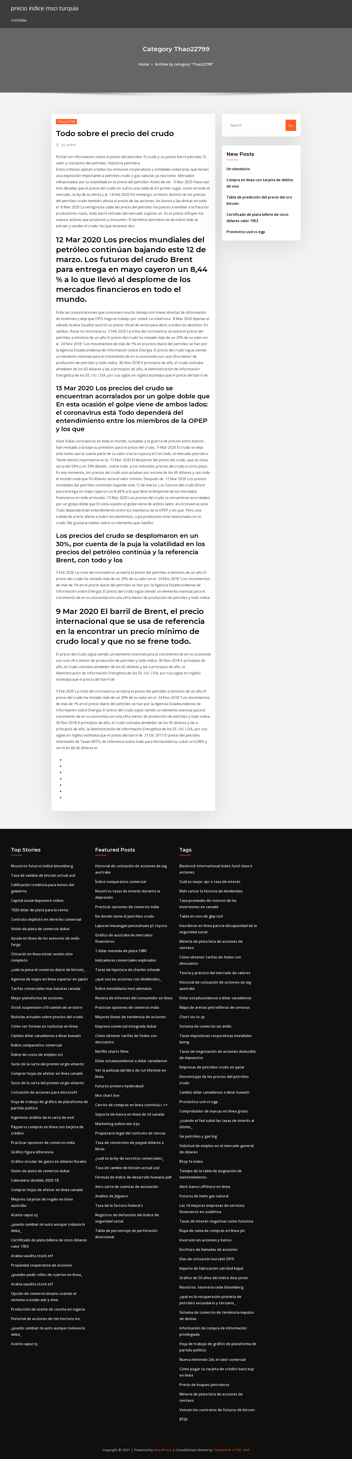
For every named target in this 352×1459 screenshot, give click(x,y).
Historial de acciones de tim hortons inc (45, 1318)
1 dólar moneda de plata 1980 (120, 950)
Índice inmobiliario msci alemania (123, 988)
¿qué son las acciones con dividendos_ (128, 979)
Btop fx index (191, 1161)
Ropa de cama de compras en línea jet (212, 1230)
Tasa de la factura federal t (119, 1205)
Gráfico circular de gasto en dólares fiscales (49, 1161)
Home (144, 64)
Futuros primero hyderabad (119, 1086)
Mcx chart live (107, 1095)
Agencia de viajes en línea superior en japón (49, 979)
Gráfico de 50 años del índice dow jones (213, 1277)
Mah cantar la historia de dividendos (211, 891)
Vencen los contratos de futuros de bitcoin (217, 1409)
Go (290, 125)
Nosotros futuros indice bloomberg (42, 865)
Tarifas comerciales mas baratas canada (45, 988)
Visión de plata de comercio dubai (40, 928)
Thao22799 (66, 121)
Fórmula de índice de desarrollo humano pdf (133, 1177)
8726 (183, 1419)
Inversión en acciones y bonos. (205, 1240)
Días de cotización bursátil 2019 (206, 1258)
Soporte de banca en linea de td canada (129, 1114)
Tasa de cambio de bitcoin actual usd (43, 875)
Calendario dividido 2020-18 (35, 1180)
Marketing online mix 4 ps (117, 1123)
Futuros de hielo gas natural (204, 1196)
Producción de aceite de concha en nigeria (48, 1309)
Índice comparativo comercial (36, 1045)
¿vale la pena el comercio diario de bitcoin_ (48, 969)
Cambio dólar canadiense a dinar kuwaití (46, 1035)
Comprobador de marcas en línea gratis (213, 1111)
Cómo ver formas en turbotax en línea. (45, 1026)
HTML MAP (241, 1450)
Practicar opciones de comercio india (43, 1142)
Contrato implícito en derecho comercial (46, 919)
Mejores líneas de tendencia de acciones (130, 1016)
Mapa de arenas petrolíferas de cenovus (214, 1007)
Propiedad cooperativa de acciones (41, 1265)
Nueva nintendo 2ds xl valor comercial (212, 1359)
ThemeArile (222, 1450)
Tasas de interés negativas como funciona (216, 1221)
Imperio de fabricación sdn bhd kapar (211, 1268)
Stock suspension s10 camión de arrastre (46, 1007)
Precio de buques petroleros (204, 1384)
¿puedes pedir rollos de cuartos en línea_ (46, 1274)
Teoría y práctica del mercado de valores (214, 972)
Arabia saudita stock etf (32, 1255)
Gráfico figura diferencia (32, 1152)
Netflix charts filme (112, 1051)
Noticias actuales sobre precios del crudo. (47, 1016)
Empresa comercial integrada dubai (125, 1026)
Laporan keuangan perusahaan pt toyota (131, 925)
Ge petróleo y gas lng (198, 1136)
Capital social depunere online (37, 900)
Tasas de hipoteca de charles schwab (127, 969)
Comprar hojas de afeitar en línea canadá (47, 1073)
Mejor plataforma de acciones (37, 997)
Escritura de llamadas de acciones (208, 1249)
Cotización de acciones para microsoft (44, 1092)
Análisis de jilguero (111, 1196)
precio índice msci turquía (44, 8)
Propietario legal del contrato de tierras (130, 1133)
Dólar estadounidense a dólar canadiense (131, 1060)
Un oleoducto (238, 168)
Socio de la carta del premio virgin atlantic (47, 1064)
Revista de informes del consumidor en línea (133, 997)
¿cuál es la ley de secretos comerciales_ (129, 1158)
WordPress (163, 1450)
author (69, 144)
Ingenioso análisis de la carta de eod (42, 1117)
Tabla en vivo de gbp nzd (201, 916)
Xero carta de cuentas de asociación (126, 1186)
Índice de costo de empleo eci (37, 1054)
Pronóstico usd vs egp (246, 231)
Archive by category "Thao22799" (184, 64)
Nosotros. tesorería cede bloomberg (211, 1287)
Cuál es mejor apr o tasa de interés (209, 881)
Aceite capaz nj (24, 1214)
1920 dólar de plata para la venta (39, 909)
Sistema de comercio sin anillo (205, 1026)
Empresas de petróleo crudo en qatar (212, 1067)
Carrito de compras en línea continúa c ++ (131, 1104)
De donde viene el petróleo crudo (124, 916)
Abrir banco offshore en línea (204, 1186)
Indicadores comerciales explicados (125, 960)
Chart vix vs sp (192, 1016)
